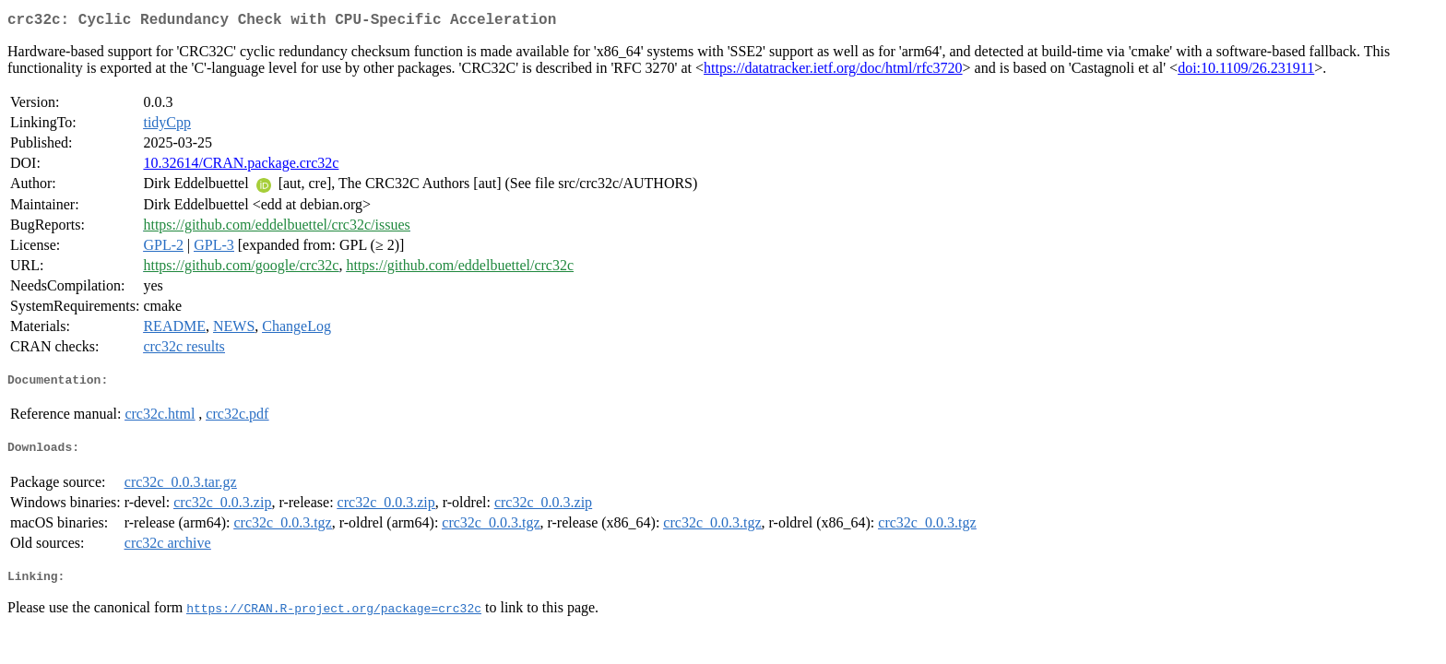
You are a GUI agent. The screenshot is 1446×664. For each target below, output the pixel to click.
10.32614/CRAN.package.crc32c (240, 166)
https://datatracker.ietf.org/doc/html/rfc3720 (833, 71)
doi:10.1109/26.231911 (1246, 71)
